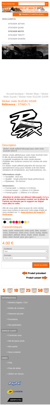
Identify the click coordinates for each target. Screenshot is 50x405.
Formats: (8, 255)
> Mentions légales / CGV (17, 302)
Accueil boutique (15, 93)
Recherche (6, 4)
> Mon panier (12, 346)
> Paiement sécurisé (15, 314)
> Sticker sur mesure (15, 374)
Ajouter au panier (40, 265)
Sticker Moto (16, 31)
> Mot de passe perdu (16, 341)
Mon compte (9, 19)
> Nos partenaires (14, 325)
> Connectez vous (14, 335)
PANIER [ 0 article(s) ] (31, 14)
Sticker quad (16, 27)
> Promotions (12, 319)
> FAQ (9, 363)
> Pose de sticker (14, 368)
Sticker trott (16, 35)
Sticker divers (16, 39)
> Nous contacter (14, 352)
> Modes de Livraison (15, 308)
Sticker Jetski (16, 24)
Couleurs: (8, 249)
